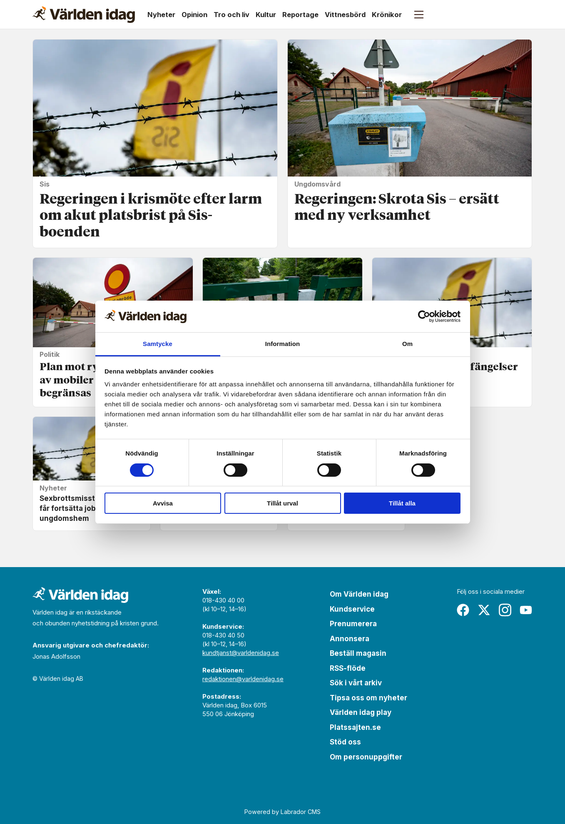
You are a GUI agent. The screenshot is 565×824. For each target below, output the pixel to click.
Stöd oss (345, 742)
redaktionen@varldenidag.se (243, 679)
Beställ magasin (358, 653)
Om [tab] (407, 343)
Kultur (266, 14)
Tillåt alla (402, 503)
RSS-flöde (348, 668)
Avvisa (163, 503)
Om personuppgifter (366, 757)
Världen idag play (360, 712)
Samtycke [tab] (157, 343)
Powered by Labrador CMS (282, 811)
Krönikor (387, 14)
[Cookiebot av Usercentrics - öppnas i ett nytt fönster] (424, 316)
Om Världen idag (359, 594)
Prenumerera (353, 624)
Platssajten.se (355, 727)
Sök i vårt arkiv (356, 683)
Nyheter (161, 14)
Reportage (300, 14)
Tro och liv (231, 14)
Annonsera (349, 639)
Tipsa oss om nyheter (368, 698)
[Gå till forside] (83, 14)
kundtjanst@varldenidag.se (240, 653)
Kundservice (352, 609)
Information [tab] (282, 343)
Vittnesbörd (345, 14)
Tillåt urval (282, 503)
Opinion (194, 14)
